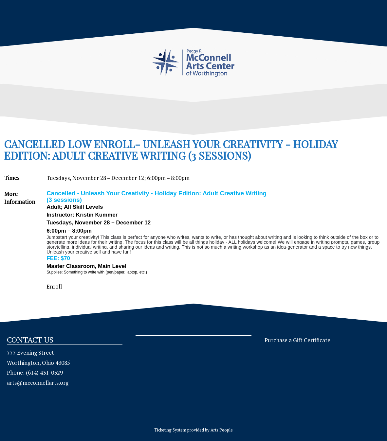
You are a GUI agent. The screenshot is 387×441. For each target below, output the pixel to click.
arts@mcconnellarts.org (37, 382)
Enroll (54, 286)
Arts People (222, 430)
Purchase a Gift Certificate (297, 340)
